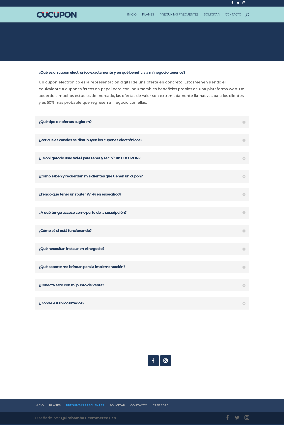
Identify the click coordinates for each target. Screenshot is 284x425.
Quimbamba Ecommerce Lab (88, 418)
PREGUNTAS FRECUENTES (179, 14)
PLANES (148, 14)
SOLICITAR (212, 14)
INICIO (132, 14)
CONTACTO (233, 14)
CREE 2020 (160, 406)
